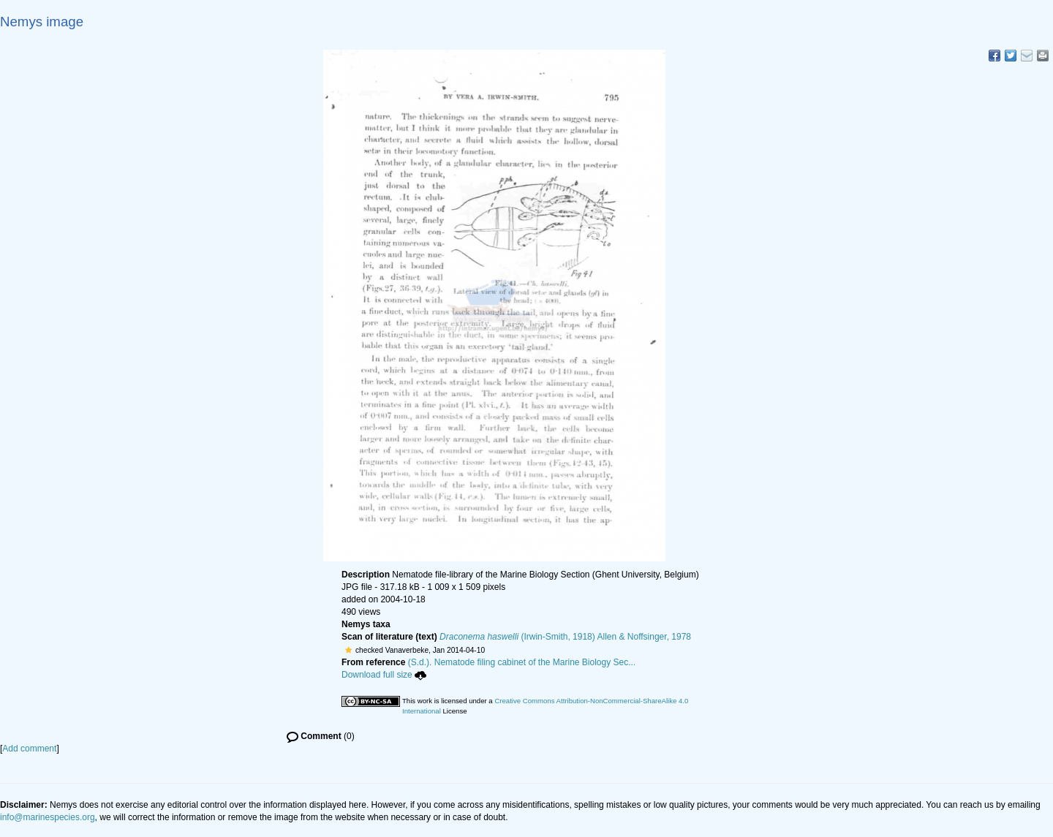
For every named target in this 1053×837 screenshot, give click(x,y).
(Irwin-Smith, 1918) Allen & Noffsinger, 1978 (565, 637)
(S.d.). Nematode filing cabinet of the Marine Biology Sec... (522, 662)
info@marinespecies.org (47, 817)
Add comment (29, 748)
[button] (348, 650)
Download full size (383, 675)
